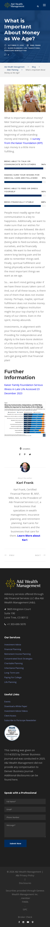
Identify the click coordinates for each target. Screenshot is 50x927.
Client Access (10, 715)
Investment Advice (12, 644)
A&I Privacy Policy (25, 875)
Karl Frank (35, 45)
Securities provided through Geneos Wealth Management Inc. (25, 892)
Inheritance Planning (14, 668)
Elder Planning (15, 48)
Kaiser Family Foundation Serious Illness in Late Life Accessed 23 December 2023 (23, 389)
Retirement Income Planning (17, 654)
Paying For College (13, 677)
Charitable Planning (13, 663)
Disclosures (25, 883)
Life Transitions (32, 48)
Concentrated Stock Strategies (18, 658)
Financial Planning (12, 649)
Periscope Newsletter (15, 50)
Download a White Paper (15, 706)
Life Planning (10, 682)
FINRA (25, 901)
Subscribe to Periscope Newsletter (20, 720)
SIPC (25, 909)
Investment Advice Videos (16, 711)
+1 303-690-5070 (15, 624)
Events (7, 701)
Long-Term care (11, 672)
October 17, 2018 (16, 45)
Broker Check (25, 917)
